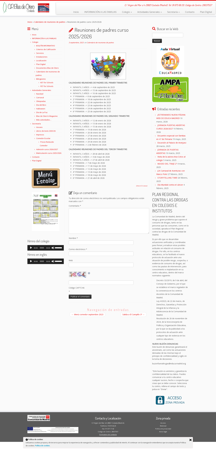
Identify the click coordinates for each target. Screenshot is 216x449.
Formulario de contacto (108, 434)
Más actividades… (43, 120)
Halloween (40, 108)
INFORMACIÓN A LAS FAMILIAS (100, 11)
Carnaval (40, 97)
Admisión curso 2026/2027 (47, 149)
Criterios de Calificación (46, 49)
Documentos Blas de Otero (47, 68)
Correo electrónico (78, 249)
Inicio (76, 11)
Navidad (39, 94)
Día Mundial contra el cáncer (170, 184)
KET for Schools (46, 82)
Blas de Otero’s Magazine (47, 116)
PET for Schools (46, 86)
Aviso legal (163, 432)
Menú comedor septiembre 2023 (87, 314)
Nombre (73, 238)
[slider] (42, 247)
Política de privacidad (163, 429)
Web (71, 260)
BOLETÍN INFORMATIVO (45, 45)
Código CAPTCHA (76, 287)
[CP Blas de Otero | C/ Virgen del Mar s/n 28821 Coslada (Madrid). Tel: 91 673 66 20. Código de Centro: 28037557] (25, 7)
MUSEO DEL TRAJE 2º (167, 163)
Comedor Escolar (43, 138)
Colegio (127, 11)
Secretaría (173, 11)
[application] (45, 248)
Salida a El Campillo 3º (133, 314)
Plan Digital (206, 11)
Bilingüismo (41, 79)
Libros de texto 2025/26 (46, 131)
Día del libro (41, 105)
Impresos (40, 134)
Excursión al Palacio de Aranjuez (171, 142)
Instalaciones (41, 57)
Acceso (163, 423)
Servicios (40, 53)
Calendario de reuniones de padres (49, 22)
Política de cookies (42, 445)
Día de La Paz (42, 112)
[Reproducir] (31, 247)
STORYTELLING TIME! (167, 177)
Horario (39, 127)
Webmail (163, 426)
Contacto (190, 11)
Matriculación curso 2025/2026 (48, 153)
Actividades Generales (149, 11)
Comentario (75, 205)
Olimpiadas (41, 101)
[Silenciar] (53, 247)
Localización (41, 60)
